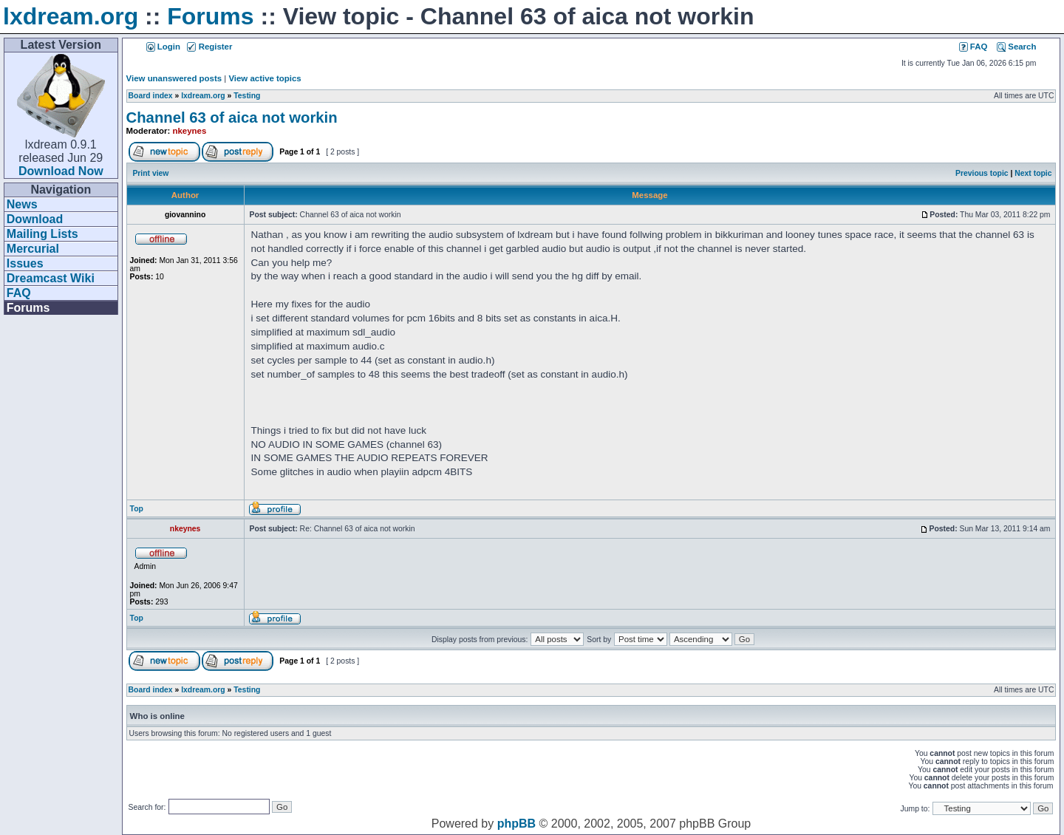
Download (35, 219)
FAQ (19, 293)
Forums (210, 16)
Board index (151, 96)
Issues (25, 263)
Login (163, 46)
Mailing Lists (42, 234)
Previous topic (982, 173)
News (22, 204)
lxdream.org (70, 16)
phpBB (516, 823)
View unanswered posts (174, 78)
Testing (246, 96)
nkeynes (190, 130)
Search (1016, 46)
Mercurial (33, 248)
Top (136, 509)
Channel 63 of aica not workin (232, 117)
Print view (150, 173)
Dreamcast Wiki (51, 278)
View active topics (264, 78)
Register (209, 46)
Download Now (60, 171)
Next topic (1032, 173)
